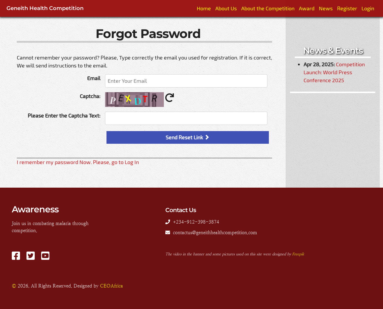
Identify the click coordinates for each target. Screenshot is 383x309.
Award (306, 8)
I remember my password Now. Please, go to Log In (78, 162)
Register (347, 8)
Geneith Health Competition (45, 8)
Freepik (298, 254)
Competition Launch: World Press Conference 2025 (334, 72)
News (326, 8)
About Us (226, 8)
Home (204, 8)
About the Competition (267, 8)
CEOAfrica (111, 286)
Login (368, 8)
